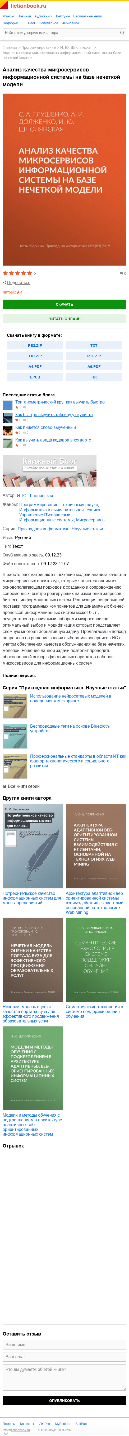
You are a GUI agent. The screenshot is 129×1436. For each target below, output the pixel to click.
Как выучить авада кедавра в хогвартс (53, 440)
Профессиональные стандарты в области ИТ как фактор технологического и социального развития (78, 761)
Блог (31, 23)
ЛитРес (44, 1424)
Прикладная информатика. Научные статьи (60, 529)
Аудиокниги (43, 16)
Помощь (9, 1424)
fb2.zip (35, 345)
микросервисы (90, 520)
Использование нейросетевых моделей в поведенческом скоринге (70, 698)
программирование (38, 47)
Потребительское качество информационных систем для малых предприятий (32, 898)
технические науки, (80, 504)
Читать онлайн (65, 319)
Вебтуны (63, 16)
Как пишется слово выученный (45, 427)
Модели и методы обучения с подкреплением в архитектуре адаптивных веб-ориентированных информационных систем (32, 1124)
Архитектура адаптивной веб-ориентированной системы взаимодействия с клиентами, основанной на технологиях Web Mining (95, 903)
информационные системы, (47, 520)
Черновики (70, 23)
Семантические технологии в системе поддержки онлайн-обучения (94, 1012)
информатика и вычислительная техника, (60, 510)
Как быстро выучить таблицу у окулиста (54, 414)
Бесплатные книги (87, 16)
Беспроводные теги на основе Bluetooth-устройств (70, 728)
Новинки (24, 16)
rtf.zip (94, 356)
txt (94, 345)
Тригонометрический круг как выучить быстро (60, 402)
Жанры (8, 16)
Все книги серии (24, 786)
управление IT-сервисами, (45, 515)
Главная (10, 47)
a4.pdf (35, 366)
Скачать (64, 304)
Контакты (27, 1424)
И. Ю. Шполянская (76, 47)
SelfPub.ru (83, 1424)
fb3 (94, 377)
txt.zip (35, 356)
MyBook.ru (62, 1424)
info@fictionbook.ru (16, 1430)
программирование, (39, 504)
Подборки (10, 23)
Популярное (48, 23)
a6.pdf (94, 366)
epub (35, 377)
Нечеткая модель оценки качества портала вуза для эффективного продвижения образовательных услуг (31, 1014)
